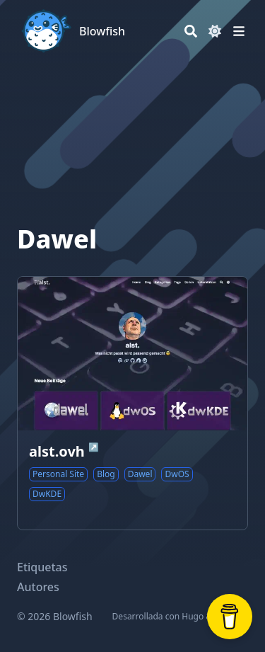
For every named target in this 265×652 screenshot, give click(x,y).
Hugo (193, 616)
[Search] (190, 31)
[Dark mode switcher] (214, 31)
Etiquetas (42, 567)
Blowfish (102, 31)
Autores (38, 587)
